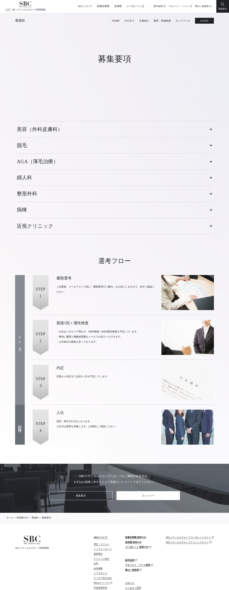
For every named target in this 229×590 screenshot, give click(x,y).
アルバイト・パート (179, 6)
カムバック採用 (101, 557)
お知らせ (129, 548)
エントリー (148, 460)
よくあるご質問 (133, 552)
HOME (116, 20)
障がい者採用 (202, 6)
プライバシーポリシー (25, 582)
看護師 (20, 20)
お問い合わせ (132, 557)
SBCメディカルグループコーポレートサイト (188, 502)
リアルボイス (100, 538)
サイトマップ (48, 582)
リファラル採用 (101, 562)
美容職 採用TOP (133, 507)
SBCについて (85, 6)
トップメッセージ (103, 514)
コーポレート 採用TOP (136, 512)
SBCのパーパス (101, 547)
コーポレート (133, 6)
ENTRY (204, 20)
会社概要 (98, 533)
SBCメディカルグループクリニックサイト (187, 507)
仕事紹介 (144, 20)
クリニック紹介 (101, 523)
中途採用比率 (100, 552)
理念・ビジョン (101, 509)
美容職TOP (22, 482)
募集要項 (129, 20)
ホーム (9, 482)
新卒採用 (158, 6)
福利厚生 (98, 519)
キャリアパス (183, 20)
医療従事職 (103, 6)
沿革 (96, 528)
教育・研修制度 (162, 20)
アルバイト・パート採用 (137, 530)
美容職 (118, 6)
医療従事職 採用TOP (135, 502)
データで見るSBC (103, 543)
